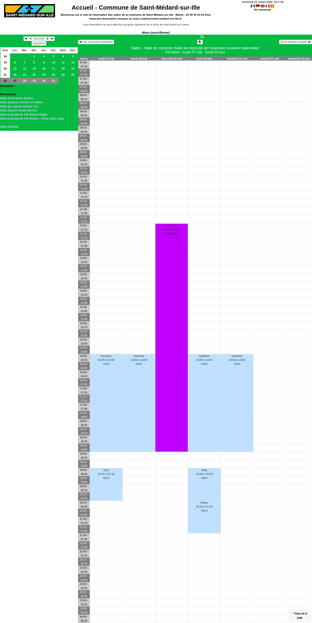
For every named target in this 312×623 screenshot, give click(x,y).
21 (5, 74)
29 (34, 80)
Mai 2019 (39, 38)
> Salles (5, 90)
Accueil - (136, 7)
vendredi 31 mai (237, 58)
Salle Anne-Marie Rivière (16, 98)
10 (53, 62)
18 (5, 56)
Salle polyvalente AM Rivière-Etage (23, 114)
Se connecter (262, 9)
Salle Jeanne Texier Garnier (18, 110)
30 (43, 80)
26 (72, 74)
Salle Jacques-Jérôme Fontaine (21, 102)
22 (34, 74)
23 (43, 74)
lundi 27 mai (106, 58)
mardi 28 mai (139, 58)
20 (5, 68)
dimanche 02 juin (299, 58)
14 (24, 68)
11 (63, 62)
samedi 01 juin (269, 58)
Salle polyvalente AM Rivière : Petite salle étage (32, 118)
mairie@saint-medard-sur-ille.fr (161, 18)
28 (24, 80)
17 (53, 68)
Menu (156, 32)
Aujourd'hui (39, 43)
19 (5, 62)
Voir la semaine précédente (96, 42)
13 (14, 68)
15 (34, 68)
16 (43, 68)
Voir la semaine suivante (295, 42)
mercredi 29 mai (171, 58)
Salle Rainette (9, 126)
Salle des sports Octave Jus (19, 106)
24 (53, 74)
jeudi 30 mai (204, 58)
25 (63, 74)
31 (53, 80)
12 (72, 62)
